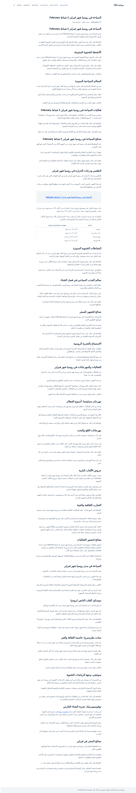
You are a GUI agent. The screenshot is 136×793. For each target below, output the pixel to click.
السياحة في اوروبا (63, 5)
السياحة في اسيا (43, 5)
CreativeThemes (82, 790)
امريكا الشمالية (34, 5)
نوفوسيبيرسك (62, 716)
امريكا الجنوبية (26, 5)
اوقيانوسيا (18, 5)
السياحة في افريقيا (53, 5)
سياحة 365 (118, 5)
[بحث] (13, 5)
